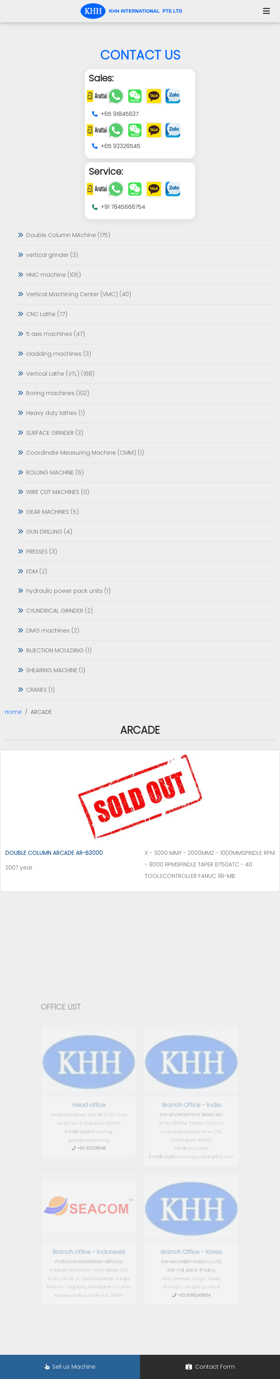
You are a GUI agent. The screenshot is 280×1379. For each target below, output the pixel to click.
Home (13, 712)
